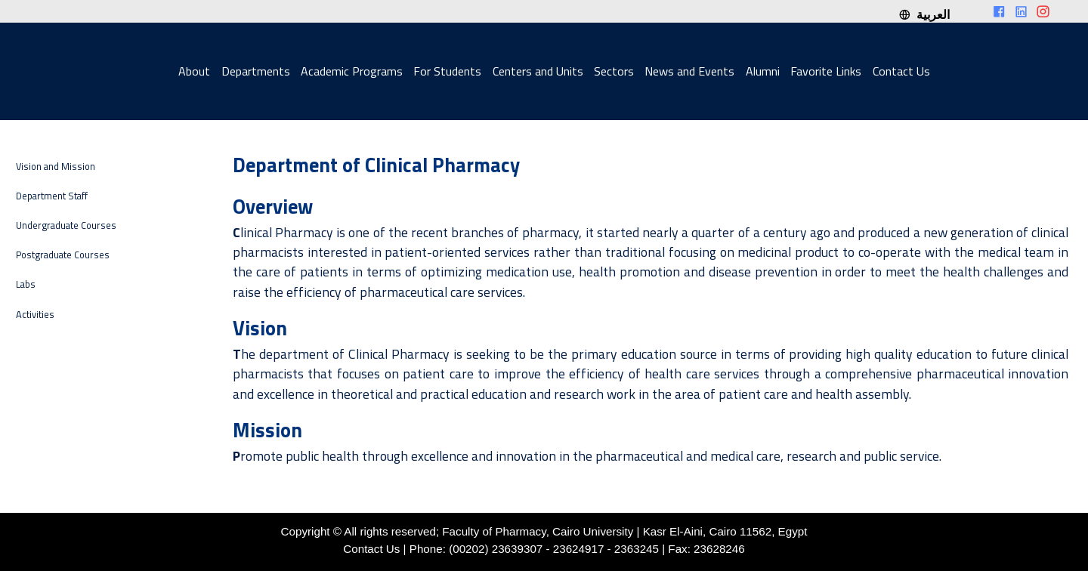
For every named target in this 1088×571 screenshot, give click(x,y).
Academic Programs (352, 71)
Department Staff (52, 196)
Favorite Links (825, 71)
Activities (35, 314)
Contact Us (901, 71)
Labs (26, 284)
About (194, 71)
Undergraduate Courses (66, 225)
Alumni (763, 71)
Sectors (614, 71)
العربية (924, 14)
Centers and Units (538, 71)
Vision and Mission (55, 166)
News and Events (689, 71)
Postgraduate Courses (63, 255)
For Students (447, 71)
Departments (255, 71)
